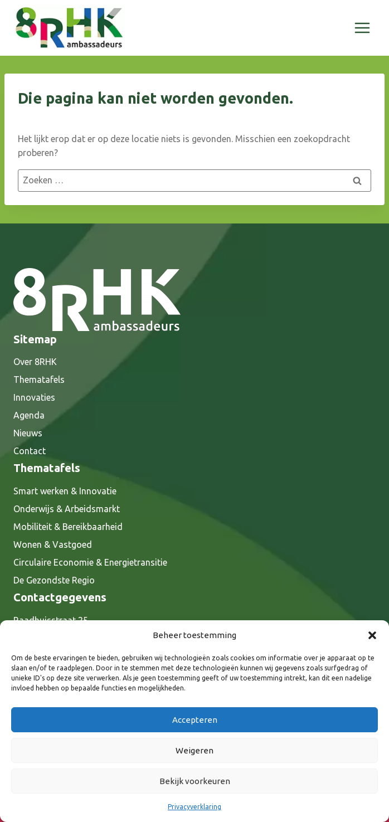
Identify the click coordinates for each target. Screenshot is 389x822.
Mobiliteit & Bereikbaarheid (68, 527)
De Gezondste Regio (54, 580)
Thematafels (39, 379)
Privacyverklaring (194, 806)
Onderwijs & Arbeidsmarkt (66, 509)
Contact (29, 451)
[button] (372, 635)
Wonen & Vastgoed (52, 544)
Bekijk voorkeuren (194, 781)
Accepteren (194, 719)
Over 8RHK (35, 362)
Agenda (29, 415)
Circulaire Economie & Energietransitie (90, 562)
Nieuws (27, 433)
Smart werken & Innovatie (64, 491)
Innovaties (34, 397)
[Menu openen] (362, 28)
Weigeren (194, 750)
